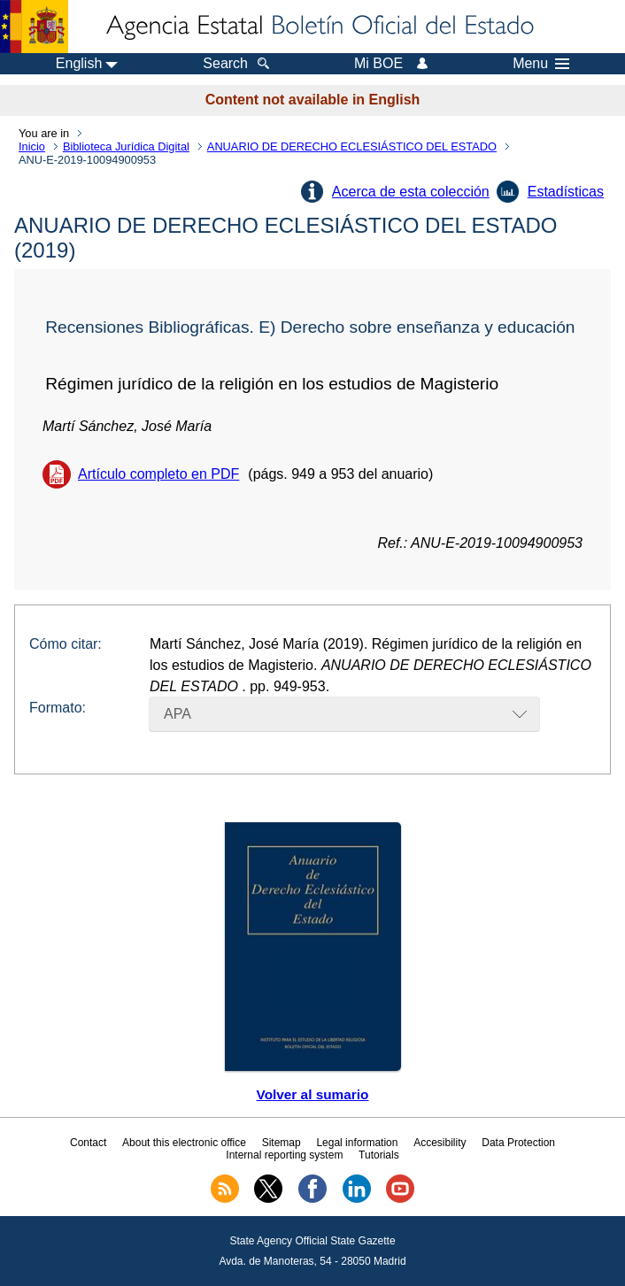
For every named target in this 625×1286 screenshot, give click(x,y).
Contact (88, 1142)
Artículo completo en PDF (158, 473)
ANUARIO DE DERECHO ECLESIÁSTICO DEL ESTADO (352, 146)
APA (177, 713)
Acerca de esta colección (411, 191)
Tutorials (379, 1155)
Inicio (32, 146)
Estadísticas (566, 191)
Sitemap (281, 1142)
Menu (541, 64)
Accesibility (439, 1142)
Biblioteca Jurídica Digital (126, 146)
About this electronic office (184, 1142)
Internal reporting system (284, 1155)
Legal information (356, 1142)
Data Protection (518, 1142)
